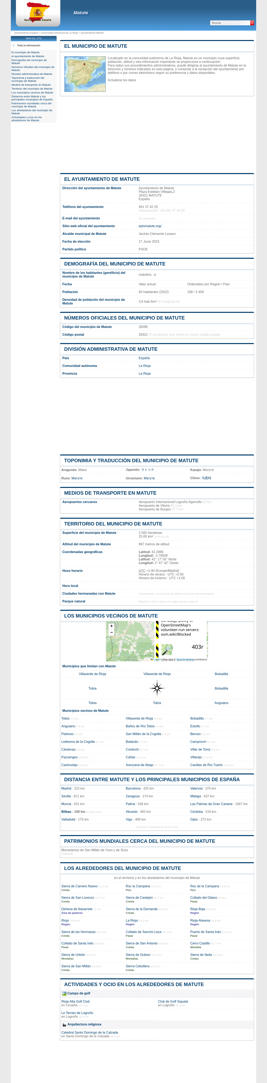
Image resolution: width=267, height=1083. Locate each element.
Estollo (195, 726)
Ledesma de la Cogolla (78, 741)
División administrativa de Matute (111, 349)
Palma (130, 804)
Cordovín (132, 749)
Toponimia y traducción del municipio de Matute (131, 460)
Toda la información (28, 45)
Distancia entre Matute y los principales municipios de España (152, 779)
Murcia (66, 804)
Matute (81, 12)
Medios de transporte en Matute (110, 493)
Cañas (130, 757)
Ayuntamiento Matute (92, 32)
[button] (111, 626)
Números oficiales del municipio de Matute (124, 318)
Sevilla (66, 796)
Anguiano (222, 703)
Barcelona (133, 788)
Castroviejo (69, 765)
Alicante (131, 811)
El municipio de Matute (95, 46)
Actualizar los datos (122, 80)
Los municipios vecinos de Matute (111, 616)
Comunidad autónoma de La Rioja (59, 32)
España (144, 358)
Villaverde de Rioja (92, 674)
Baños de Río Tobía (140, 726)
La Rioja (145, 366)
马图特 (206, 478)
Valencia (196, 788)
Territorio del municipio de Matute (113, 524)
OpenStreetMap (185, 659)
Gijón (194, 819)
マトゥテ (147, 469)
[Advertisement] (157, 134)
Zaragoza (133, 796)
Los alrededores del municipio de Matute (122, 868)
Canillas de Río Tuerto (206, 765)
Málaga (195, 796)
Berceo (195, 734)
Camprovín (198, 741)
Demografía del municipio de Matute (115, 264)
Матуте (77, 478)
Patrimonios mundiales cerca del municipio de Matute (139, 841)
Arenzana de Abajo (139, 765)
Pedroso (67, 734)
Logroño (169, 1005)
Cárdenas (68, 749)
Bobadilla (221, 674)
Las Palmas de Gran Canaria (211, 804)
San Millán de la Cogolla (143, 734)
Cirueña (71, 1005)
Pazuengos (69, 757)
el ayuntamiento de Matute (102, 179)
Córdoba (196, 811)
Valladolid (68, 819)
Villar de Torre (200, 749)
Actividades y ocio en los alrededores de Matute (134, 984)
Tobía (92, 688)
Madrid (66, 788)
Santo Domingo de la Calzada (87, 1036)
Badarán (132, 741)
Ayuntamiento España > (27, 32)
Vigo (129, 819)
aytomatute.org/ (150, 226)
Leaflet (155, 659)
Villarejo (196, 757)
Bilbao (66, 811)
